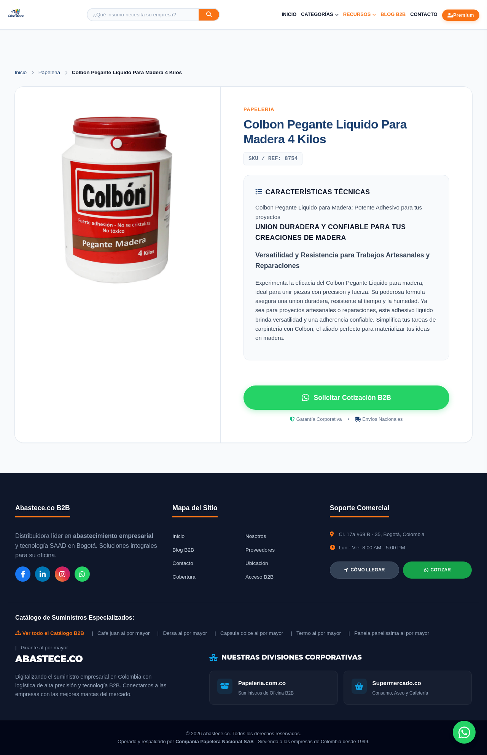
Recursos (359, 14)
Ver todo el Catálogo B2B (49, 633)
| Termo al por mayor (316, 633)
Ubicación (256, 563)
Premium (460, 15)
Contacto (423, 14)
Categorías (319, 14)
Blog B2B (393, 14)
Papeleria (50, 72)
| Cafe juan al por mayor (121, 633)
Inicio (289, 14)
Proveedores (260, 550)
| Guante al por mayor (41, 647)
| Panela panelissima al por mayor (389, 633)
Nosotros (255, 536)
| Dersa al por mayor (182, 633)
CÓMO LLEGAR (364, 570)
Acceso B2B (259, 577)
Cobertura (183, 577)
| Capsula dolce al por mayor (249, 633)
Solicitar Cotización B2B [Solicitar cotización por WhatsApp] (346, 397)
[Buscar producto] (143, 15)
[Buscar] (209, 15)
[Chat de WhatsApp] (464, 732)
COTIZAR (437, 570)
